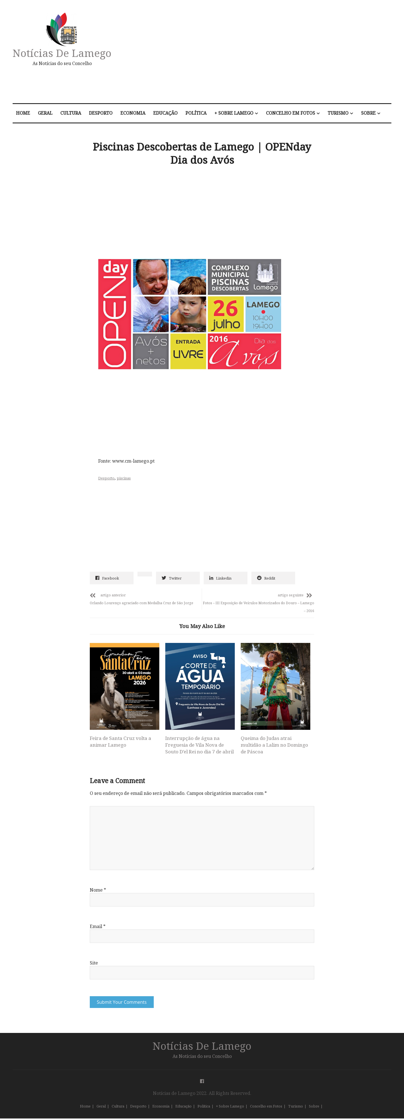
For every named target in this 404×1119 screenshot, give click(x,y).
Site (94, 963)
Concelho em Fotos (290, 113)
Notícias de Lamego (62, 53)
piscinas (124, 478)
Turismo (338, 113)
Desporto (101, 113)
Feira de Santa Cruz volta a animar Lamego (120, 741)
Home (23, 113)
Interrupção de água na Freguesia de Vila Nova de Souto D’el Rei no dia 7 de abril (199, 745)
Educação (165, 113)
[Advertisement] (261, 54)
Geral (45, 113)
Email (97, 927)
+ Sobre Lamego (233, 113)
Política (195, 113)
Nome (98, 890)
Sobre (368, 113)
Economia (132, 113)
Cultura (70, 113)
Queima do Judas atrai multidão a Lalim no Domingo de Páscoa (274, 745)
